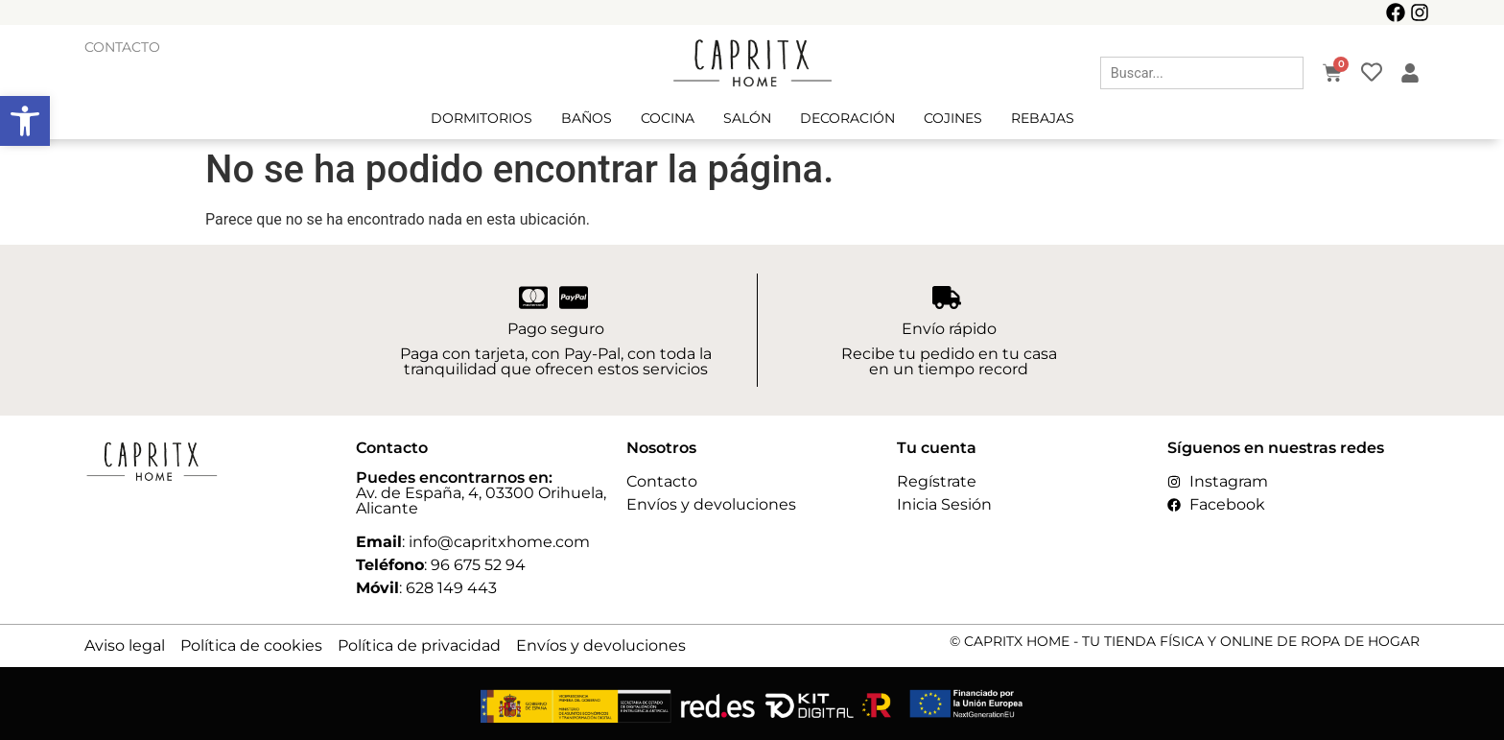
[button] (25, 121)
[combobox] (1202, 73)
